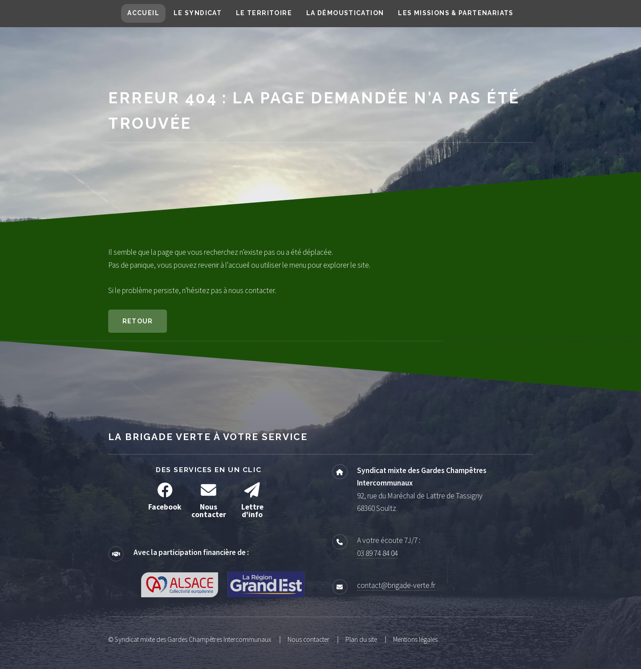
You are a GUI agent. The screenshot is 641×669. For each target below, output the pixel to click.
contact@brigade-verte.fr (396, 585)
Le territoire (264, 12)
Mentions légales (415, 639)
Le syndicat (198, 12)
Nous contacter (308, 639)
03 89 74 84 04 (377, 553)
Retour (137, 321)
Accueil (143, 12)
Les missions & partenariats (455, 12)
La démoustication (345, 12)
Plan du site (361, 639)
